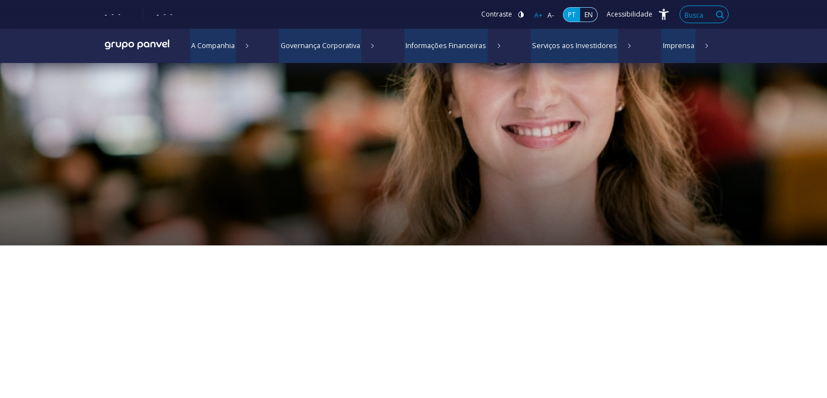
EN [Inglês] (588, 14)
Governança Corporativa (315, 46)
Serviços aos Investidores (556, 46)
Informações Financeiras (435, 46)
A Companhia (211, 46)
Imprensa (654, 46)
